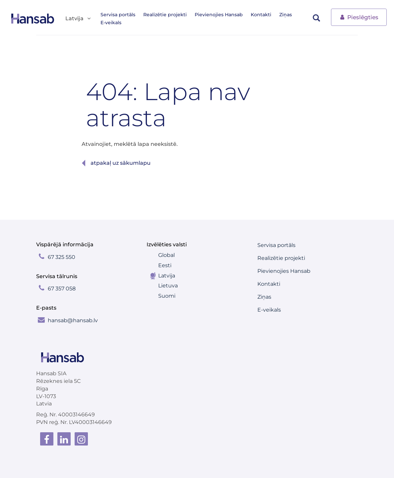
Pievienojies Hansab (219, 15)
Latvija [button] (78, 19)
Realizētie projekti (165, 15)
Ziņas (285, 15)
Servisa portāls (117, 15)
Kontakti (261, 15)
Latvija (166, 275)
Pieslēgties (358, 17)
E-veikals (110, 23)
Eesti (164, 265)
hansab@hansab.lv (73, 320)
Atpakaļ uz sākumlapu (121, 163)
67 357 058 (62, 288)
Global (166, 255)
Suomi (166, 296)
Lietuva (168, 285)
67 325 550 (61, 257)
